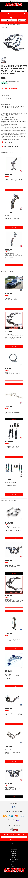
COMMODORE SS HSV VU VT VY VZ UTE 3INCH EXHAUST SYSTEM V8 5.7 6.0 (13, 217)
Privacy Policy (24, 839)
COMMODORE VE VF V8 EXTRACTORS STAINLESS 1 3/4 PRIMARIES (12, 789)
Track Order (14, 847)
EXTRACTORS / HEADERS (15, 24)
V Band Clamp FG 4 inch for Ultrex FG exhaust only (12, 374)
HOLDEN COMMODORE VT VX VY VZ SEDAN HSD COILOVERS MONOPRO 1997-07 (13, 484)
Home (3, 24)
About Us (14, 853)
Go (14, 22)
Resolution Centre (14, 849)
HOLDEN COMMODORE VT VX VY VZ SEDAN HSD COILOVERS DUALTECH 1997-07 (13, 447)
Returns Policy (14, 864)
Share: (4, 76)
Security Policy (14, 866)
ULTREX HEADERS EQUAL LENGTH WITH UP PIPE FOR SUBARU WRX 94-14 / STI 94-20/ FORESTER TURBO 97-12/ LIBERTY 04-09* (13, 529)
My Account (14, 846)
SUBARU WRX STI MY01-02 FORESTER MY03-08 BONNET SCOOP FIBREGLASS (13, 299)
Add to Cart (14, 190)
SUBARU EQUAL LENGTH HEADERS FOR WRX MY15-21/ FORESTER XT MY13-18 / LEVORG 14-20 (13, 677)
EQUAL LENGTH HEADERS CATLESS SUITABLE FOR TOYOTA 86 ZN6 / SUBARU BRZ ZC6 (13, 752)
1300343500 (14, 1)
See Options (14, 419)
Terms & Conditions (16, 839)
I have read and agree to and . (15, 839)
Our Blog (14, 855)
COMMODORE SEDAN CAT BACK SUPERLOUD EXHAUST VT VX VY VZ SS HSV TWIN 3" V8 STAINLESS (13, 256)
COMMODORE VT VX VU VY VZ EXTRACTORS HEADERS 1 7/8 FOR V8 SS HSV (13, 26)
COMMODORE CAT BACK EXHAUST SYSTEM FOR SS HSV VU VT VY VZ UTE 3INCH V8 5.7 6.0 (13, 412)
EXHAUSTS (7, 24)
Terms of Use (14, 861)
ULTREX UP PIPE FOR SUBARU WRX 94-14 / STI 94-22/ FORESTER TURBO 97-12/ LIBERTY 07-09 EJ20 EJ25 (13, 639)
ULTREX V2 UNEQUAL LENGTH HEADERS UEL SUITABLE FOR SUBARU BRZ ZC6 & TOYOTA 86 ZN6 (14, 715)
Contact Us (14, 857)
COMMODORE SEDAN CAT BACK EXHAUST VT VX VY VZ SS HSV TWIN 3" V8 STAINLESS (13, 180)
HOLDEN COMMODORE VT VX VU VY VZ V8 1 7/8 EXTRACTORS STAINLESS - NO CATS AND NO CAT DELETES (14, 337)
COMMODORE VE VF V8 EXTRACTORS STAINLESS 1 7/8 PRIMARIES (12, 565)
